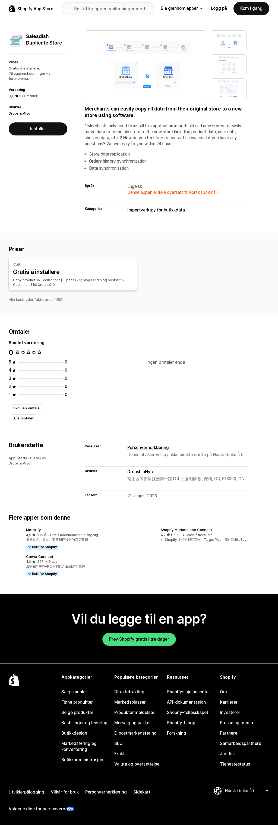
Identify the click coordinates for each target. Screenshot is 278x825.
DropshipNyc (19, 113)
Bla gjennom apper (181, 8)
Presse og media (236, 722)
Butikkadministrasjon (82, 759)
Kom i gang (251, 8)
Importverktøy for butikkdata (156, 210)
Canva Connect (39, 556)
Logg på (219, 8)
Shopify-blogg (181, 722)
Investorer (230, 712)
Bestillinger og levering (84, 722)
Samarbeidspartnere (240, 743)
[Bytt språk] (246, 791)
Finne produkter (77, 702)
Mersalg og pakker (132, 722)
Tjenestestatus (235, 764)
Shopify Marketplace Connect (186, 529)
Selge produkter (77, 712)
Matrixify (33, 529)
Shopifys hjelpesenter (188, 691)
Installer (38, 128)
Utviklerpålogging (26, 792)
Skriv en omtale (26, 408)
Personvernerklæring (148, 447)
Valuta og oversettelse (136, 764)
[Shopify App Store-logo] (31, 8)
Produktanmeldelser (134, 712)
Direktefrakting (129, 691)
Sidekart (141, 792)
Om (223, 691)
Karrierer (229, 702)
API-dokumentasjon (186, 702)
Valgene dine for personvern (37, 808)
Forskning (176, 733)
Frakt (119, 753)
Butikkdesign (74, 733)
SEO (118, 743)
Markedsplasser (130, 702)
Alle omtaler (23, 418)
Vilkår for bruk (65, 792)
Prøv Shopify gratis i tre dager (139, 639)
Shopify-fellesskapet (187, 712)
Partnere (228, 733)
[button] (72, 539)
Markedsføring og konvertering (79, 746)
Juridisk (228, 753)
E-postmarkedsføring (135, 733)
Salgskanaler (74, 691)
